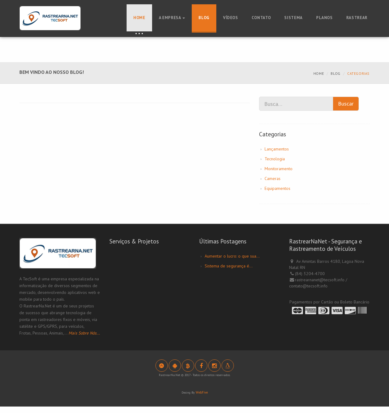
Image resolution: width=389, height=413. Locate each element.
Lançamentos (277, 149)
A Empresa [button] (172, 17)
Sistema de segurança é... (229, 266)
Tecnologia (275, 159)
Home (139, 17)
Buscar (346, 103)
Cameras (273, 178)
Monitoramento (279, 168)
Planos (324, 17)
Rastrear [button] (356, 17)
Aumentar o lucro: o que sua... (232, 256)
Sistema (293, 17)
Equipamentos (277, 188)
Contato (261, 17)
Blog (204, 17)
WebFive (201, 399)
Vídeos (230, 17)
